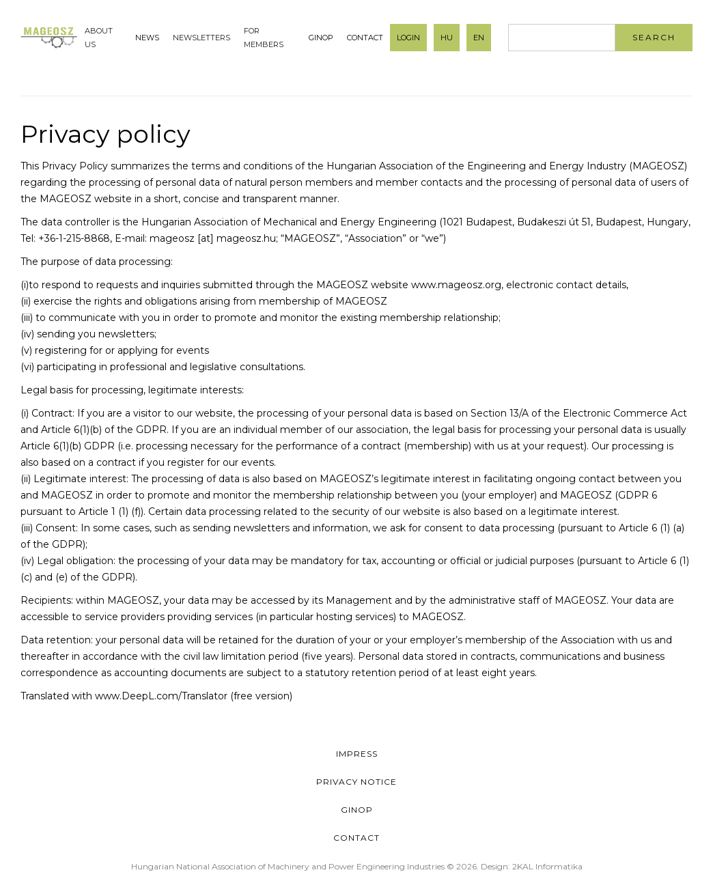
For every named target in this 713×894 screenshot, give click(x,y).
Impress (357, 754)
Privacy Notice (356, 782)
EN (478, 37)
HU (447, 37)
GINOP (321, 37)
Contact (365, 37)
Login (408, 37)
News (147, 37)
